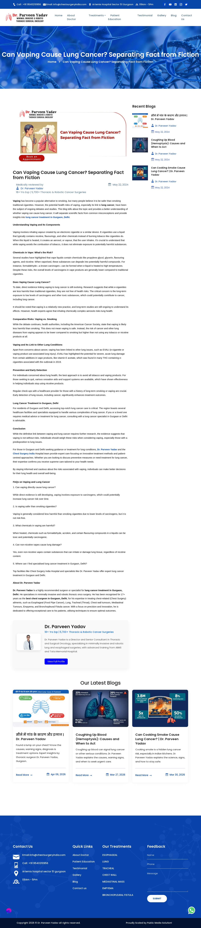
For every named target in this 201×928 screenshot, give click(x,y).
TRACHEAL (108, 868)
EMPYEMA (107, 888)
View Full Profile (56, 661)
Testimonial (144, 15)
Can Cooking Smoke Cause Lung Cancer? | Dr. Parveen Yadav (168, 171)
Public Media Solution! (159, 922)
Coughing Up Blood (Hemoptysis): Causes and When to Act (168, 143)
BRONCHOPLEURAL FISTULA (117, 895)
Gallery (161, 15)
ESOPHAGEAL (109, 855)
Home (58, 15)
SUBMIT (157, 898)
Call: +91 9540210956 (35, 863)
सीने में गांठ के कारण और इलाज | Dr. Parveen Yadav (169, 117)
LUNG (105, 861)
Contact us (80, 888)
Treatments (96, 15)
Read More (24, 775)
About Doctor (71, 17)
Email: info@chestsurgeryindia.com (66, 4)
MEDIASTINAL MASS (113, 881)
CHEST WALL (109, 875)
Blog (174, 15)
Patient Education (114, 17)
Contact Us (186, 17)
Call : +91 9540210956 (27, 4)
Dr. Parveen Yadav (29, 188)
